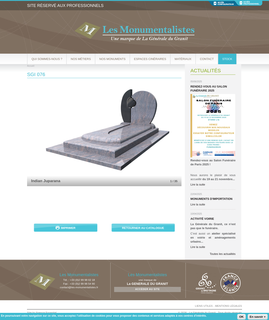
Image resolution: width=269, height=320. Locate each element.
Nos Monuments (112, 59)
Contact (207, 59)
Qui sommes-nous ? (47, 59)
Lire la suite (197, 184)
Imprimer (68, 228)
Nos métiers (81, 59)
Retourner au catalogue (143, 228)
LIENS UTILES (204, 306)
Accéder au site (147, 289)
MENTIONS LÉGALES (228, 306)
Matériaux (183, 59)
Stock (227, 59)
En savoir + (258, 316)
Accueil (30, 66)
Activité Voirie (202, 218)
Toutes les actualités (222, 254)
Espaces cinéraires (150, 59)
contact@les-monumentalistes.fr (79, 287)
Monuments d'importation (211, 199)
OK (241, 316)
